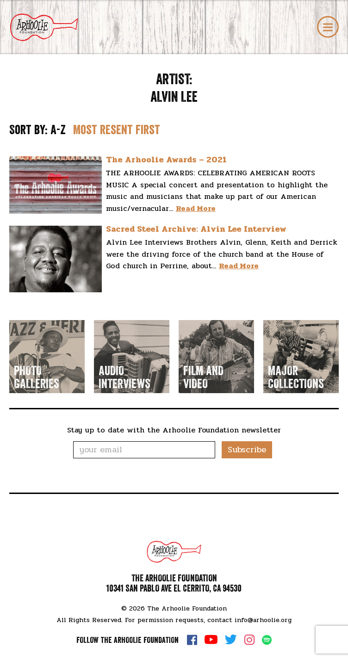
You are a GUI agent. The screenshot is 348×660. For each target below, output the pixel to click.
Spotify (267, 640)
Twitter (231, 640)
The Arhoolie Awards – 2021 (166, 159)
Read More (196, 208)
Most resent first (116, 130)
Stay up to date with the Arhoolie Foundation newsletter (174, 430)
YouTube (211, 639)
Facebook (192, 640)
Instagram (249, 640)
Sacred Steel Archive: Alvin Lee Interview (196, 228)
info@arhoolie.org (263, 620)
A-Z (58, 130)
